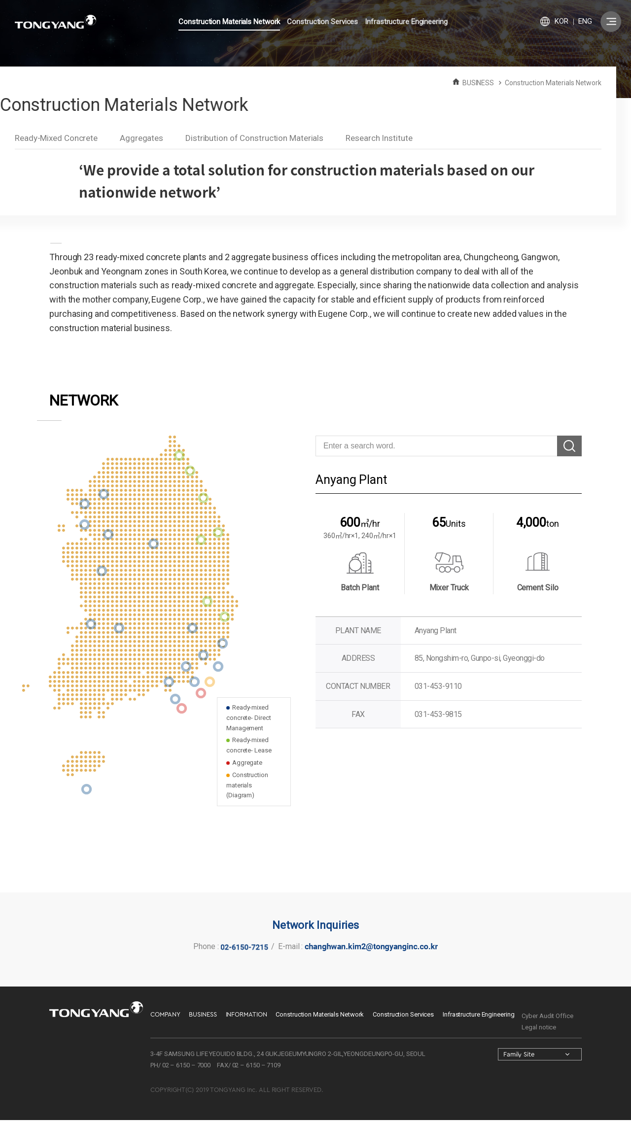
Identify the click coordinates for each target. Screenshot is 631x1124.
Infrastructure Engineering (406, 21)
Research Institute (379, 138)
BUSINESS (202, 1014)
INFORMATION (246, 1014)
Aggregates (141, 138)
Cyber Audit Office (547, 1016)
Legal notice (539, 1027)
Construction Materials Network (229, 21)
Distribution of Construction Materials (254, 138)
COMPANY (165, 1014)
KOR (561, 21)
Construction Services (322, 21)
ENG (585, 21)
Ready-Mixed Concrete (56, 138)
